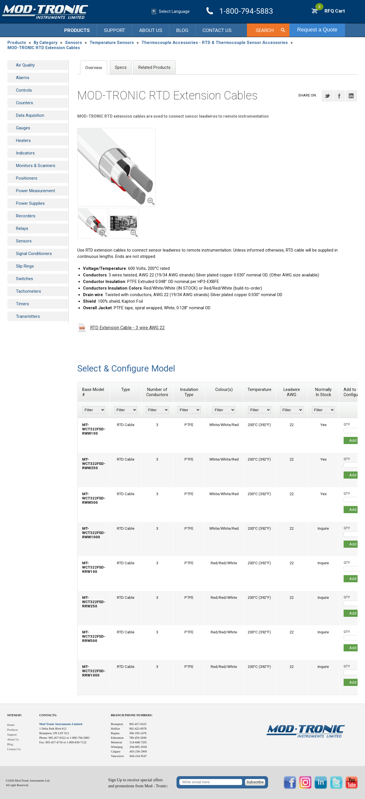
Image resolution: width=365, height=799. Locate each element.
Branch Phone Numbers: (132, 715)
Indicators (25, 153)
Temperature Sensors (112, 42)
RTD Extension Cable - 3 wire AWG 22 (127, 327)
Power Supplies (30, 203)
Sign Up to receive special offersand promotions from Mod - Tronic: (138, 783)
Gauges (23, 128)
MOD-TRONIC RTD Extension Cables (43, 47)
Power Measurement (35, 190)
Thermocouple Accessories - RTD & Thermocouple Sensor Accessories (214, 42)
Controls (24, 90)
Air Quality (25, 65)
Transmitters (28, 316)
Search (265, 30)
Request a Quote (317, 30)
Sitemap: (14, 715)
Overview (93, 67)
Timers (22, 303)
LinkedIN (351, 96)
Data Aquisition (30, 115)
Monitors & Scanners (35, 165)
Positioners (26, 178)
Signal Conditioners (34, 253)
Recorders (25, 215)
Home (11, 724)
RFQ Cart (330, 11)
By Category (45, 42)
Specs (121, 67)
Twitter (327, 96)
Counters (24, 102)
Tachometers (28, 291)
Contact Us (217, 30)
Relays (22, 228)
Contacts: (48, 715)
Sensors (73, 42)
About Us (150, 30)
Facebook (339, 96)
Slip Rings (25, 266)
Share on (307, 95)
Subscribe (255, 782)
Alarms (22, 77)
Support (114, 30)
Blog (182, 30)
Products (77, 30)
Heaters (23, 140)
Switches (24, 278)
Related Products (154, 67)
